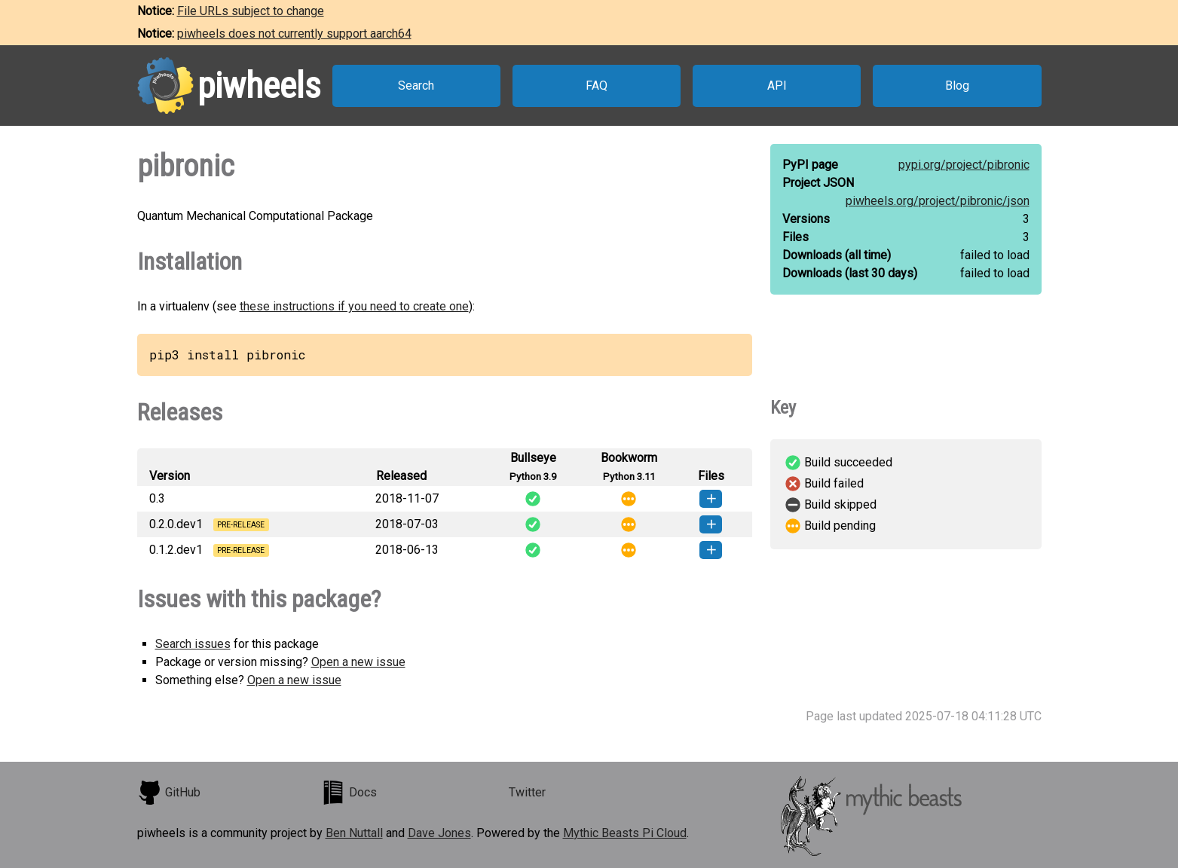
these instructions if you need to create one (354, 306)
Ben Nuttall (354, 833)
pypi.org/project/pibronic (964, 164)
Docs (349, 793)
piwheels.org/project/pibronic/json (938, 201)
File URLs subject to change (250, 11)
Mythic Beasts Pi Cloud (625, 833)
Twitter (527, 792)
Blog (957, 85)
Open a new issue (358, 662)
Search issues (193, 644)
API (777, 85)
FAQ (596, 85)
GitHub (168, 793)
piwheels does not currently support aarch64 (294, 33)
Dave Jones (439, 833)
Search (416, 85)
